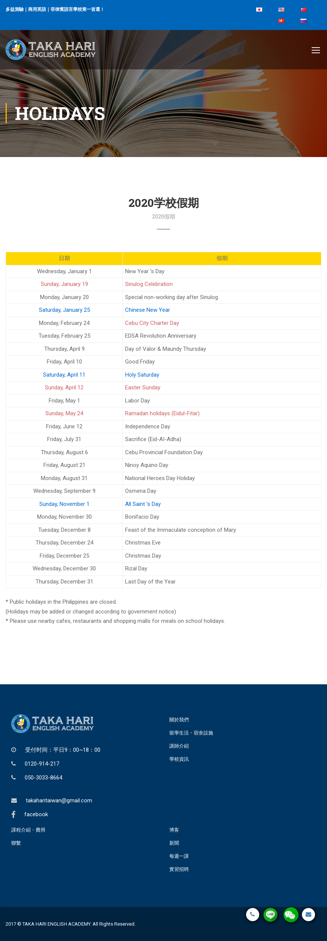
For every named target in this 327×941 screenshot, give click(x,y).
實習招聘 (179, 869)
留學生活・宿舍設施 (191, 733)
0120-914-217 (42, 763)
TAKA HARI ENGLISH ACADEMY (56, 924)
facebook (36, 814)
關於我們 (179, 720)
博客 (174, 830)
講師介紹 (179, 746)
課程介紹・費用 (28, 830)
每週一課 (179, 856)
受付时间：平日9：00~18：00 (62, 750)
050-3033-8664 (43, 777)
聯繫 (16, 843)
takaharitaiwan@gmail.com (59, 800)
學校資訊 (179, 759)
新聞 (174, 843)
